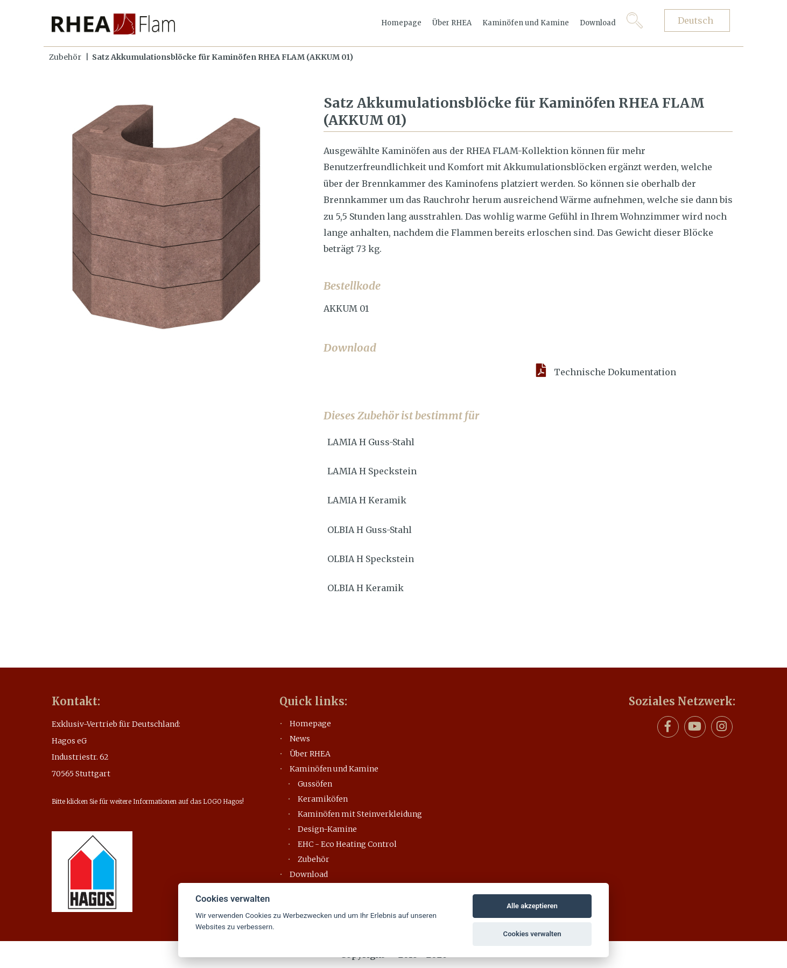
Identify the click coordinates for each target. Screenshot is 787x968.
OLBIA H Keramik (365, 588)
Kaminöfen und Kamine (525, 22)
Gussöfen (315, 784)
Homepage (401, 22)
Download (598, 22)
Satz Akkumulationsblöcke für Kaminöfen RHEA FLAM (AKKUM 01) (222, 57)
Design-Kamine (327, 829)
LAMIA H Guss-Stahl (370, 442)
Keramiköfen (323, 799)
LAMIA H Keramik (366, 500)
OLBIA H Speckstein (370, 558)
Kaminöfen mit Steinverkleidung (360, 814)
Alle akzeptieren (532, 906)
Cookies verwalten (532, 934)
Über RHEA (452, 22)
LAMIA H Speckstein (372, 471)
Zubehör (65, 57)
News (300, 738)
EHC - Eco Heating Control (347, 844)
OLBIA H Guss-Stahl (369, 529)
